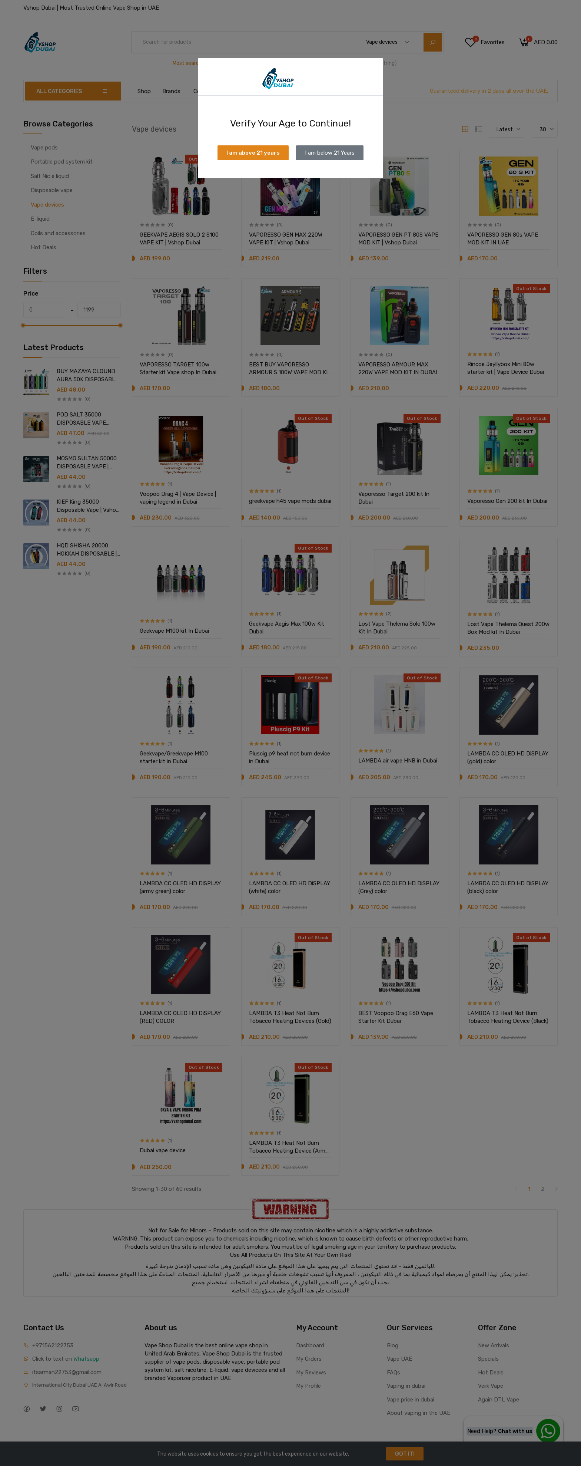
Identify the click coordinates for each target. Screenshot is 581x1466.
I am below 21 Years (330, 152)
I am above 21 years (253, 152)
